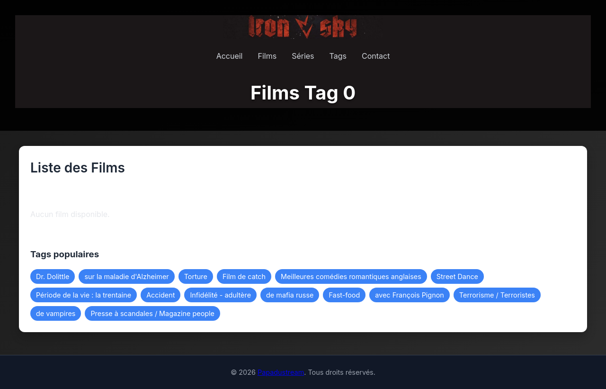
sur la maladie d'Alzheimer (126, 276)
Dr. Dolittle (52, 276)
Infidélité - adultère (220, 295)
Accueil (229, 56)
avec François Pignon (409, 295)
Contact (376, 56)
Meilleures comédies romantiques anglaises (351, 276)
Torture (195, 276)
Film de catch (244, 276)
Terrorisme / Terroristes (497, 295)
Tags (338, 56)
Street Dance (457, 276)
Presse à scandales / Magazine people (152, 313)
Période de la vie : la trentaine (83, 295)
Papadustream (281, 372)
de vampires (55, 313)
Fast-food (344, 295)
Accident (160, 295)
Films (267, 56)
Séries (303, 56)
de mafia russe (289, 295)
